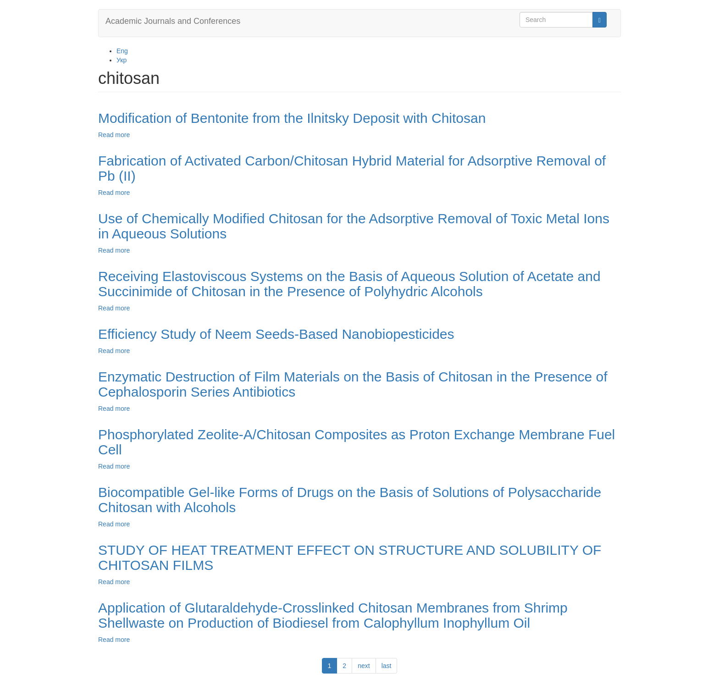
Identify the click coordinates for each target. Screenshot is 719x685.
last (387, 665)
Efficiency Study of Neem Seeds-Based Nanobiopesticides (276, 334)
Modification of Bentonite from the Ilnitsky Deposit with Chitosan (292, 118)
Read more (114, 134)
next (364, 665)
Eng (122, 51)
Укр (121, 60)
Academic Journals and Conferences (172, 21)
